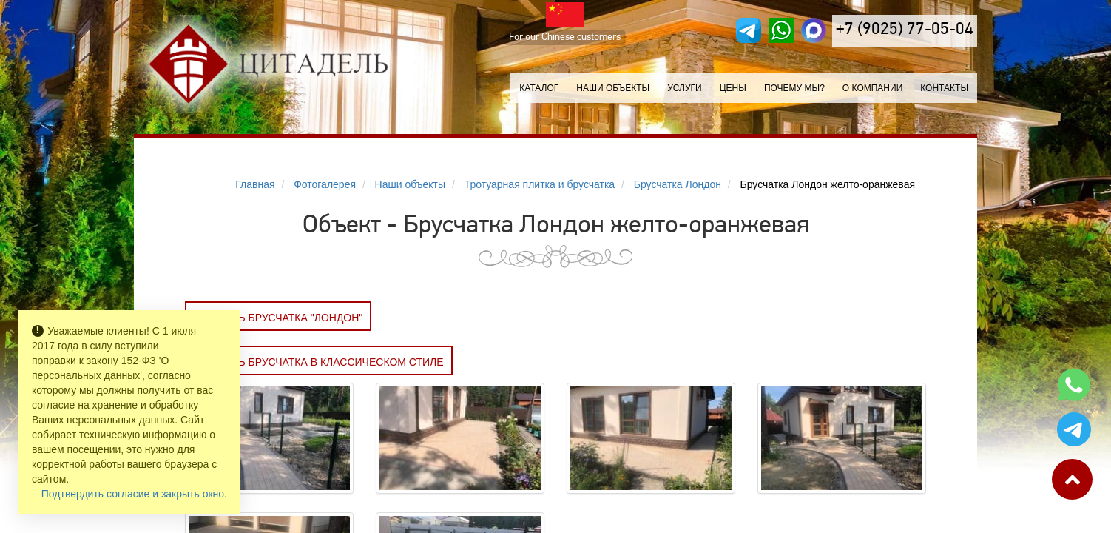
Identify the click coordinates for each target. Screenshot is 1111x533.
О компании (872, 88)
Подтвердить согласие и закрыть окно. (134, 494)
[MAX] (813, 30)
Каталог (538, 88)
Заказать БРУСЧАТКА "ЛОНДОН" (278, 318)
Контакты (944, 88)
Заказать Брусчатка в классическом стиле (319, 362)
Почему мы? (794, 88)
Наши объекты (612, 88)
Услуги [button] (684, 88)
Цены (733, 88)
